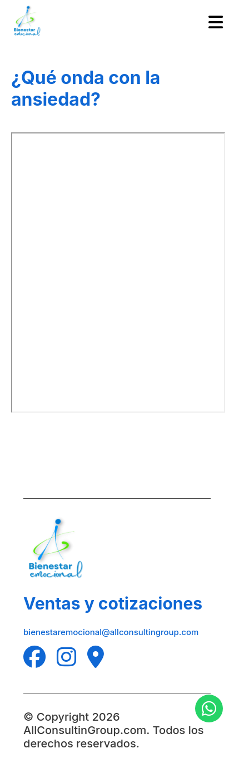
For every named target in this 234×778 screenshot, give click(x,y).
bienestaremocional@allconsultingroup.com (110, 632)
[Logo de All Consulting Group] (27, 22)
